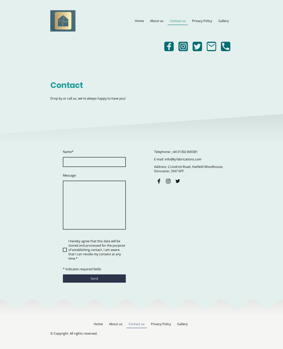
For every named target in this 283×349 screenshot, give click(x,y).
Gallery (223, 21)
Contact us (178, 21)
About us (157, 21)
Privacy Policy (202, 21)
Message (69, 175)
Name (68, 152)
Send (94, 278)
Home (139, 21)
